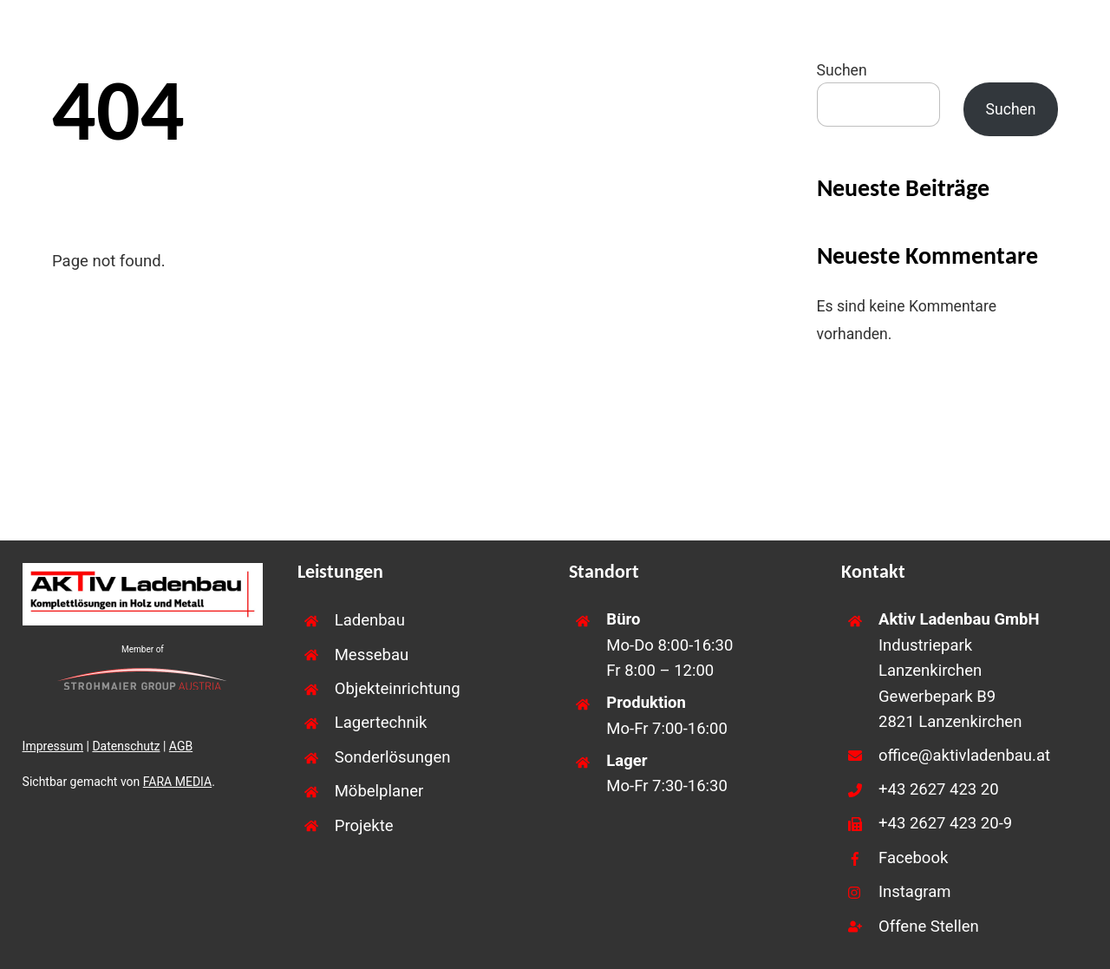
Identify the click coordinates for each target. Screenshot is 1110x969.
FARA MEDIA (177, 782)
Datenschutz (126, 746)
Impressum (53, 746)
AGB (181, 746)
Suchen (842, 70)
